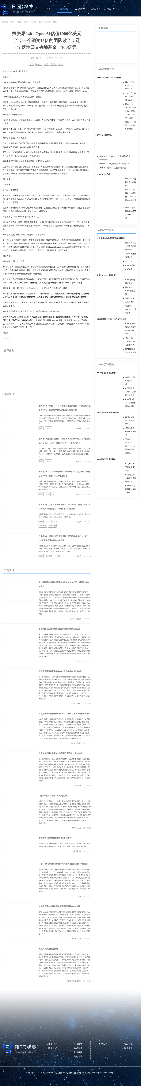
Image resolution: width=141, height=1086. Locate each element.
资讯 (19, 22)
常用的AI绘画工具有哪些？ (129, 420)
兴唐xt (79, 896)
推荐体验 (9, 350)
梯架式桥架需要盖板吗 (48, 949)
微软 (55, 22)
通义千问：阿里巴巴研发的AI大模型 (130, 125)
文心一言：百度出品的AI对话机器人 (130, 96)
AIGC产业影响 (106, 364)
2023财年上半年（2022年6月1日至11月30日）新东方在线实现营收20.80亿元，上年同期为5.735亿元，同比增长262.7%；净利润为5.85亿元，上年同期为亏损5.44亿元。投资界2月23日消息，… (64, 548)
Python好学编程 (75, 743)
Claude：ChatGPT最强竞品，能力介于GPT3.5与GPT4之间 (130, 111)
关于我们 (52, 1044)
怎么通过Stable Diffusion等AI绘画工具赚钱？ (130, 446)
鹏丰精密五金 (76, 828)
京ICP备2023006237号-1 (103, 1072)
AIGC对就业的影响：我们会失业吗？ (111, 319)
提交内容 (78, 1056)
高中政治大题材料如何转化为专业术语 (55, 838)
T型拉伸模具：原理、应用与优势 (53, 796)
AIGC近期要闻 (106, 230)
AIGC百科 (96, 9)
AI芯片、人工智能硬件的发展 (130, 467)
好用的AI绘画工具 (104, 135)
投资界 (78, 428)
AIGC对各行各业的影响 (106, 459)
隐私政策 (128, 1044)
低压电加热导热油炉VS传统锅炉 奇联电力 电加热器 (60, 753)
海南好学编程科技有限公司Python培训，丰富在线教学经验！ (65, 714)
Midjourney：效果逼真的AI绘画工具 (114, 164)
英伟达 (47, 22)
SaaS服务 (78, 1048)
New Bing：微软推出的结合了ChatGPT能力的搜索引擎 (130, 197)
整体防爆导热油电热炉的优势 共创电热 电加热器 (59, 629)
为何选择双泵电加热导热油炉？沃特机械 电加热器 (60, 671)
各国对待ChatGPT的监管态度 (130, 309)
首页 (48, 9)
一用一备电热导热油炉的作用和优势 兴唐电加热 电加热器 (63, 864)
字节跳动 (42, 526)
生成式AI (129, 261)
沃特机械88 (77, 704)
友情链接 (78, 1052)
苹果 (40, 22)
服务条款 (128, 1048)
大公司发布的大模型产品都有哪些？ (111, 238)
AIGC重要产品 (106, 69)
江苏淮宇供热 (76, 939)
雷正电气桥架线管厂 (74, 981)
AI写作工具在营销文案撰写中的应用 (130, 391)
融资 (25, 22)
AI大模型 (52, 526)
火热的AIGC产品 (103, 174)
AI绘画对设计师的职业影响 (130, 431)
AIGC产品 (80, 9)
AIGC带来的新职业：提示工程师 (130, 489)
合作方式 (78, 1044)
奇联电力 (78, 786)
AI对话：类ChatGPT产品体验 (109, 78)
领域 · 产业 (112, 9)
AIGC (48, 494)
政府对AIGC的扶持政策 (106, 275)
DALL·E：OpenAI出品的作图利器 (112, 168)
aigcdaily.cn (48, 1072)
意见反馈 (103, 1044)
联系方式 (52, 1048)
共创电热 (78, 661)
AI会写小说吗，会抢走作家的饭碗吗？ (130, 402)
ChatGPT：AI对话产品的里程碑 (129, 85)
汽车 (55, 521)
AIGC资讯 (64, 9)
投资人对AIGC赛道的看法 (130, 290)
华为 (54, 494)
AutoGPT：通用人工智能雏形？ (130, 182)
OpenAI (33, 22)
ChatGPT (49, 556)
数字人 (48, 521)
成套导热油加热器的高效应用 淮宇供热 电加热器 (59, 906)
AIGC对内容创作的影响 (106, 373)
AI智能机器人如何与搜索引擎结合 (130, 478)
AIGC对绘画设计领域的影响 (108, 413)
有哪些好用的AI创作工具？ (130, 380)
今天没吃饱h (76, 851)
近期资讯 (9, 570)
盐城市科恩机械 (75, 619)
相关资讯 (9, 393)
